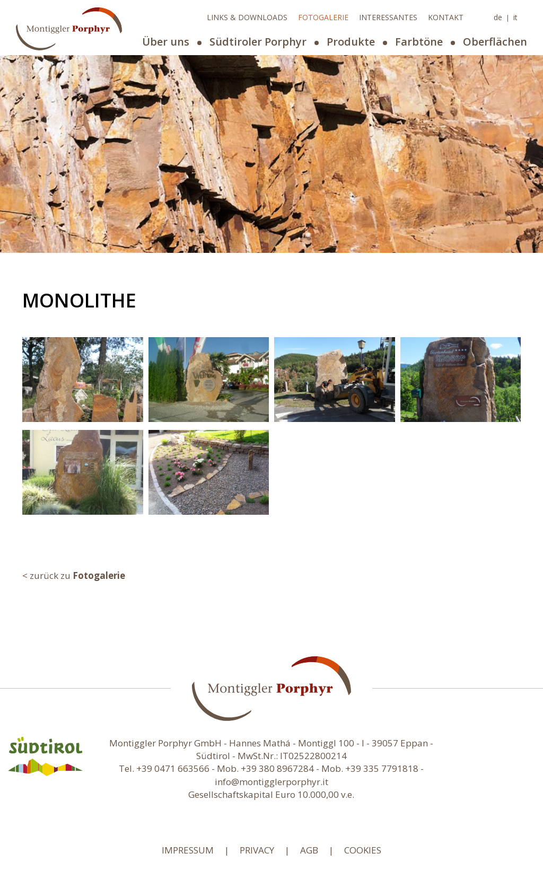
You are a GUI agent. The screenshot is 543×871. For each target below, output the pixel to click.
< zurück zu (73, 575)
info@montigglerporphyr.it (271, 782)
